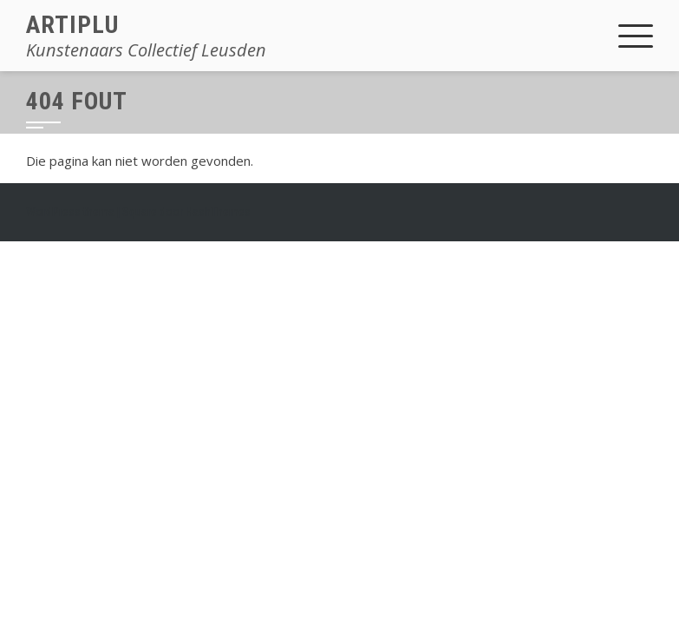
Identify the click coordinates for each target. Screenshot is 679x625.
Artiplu (72, 24)
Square (139, 212)
